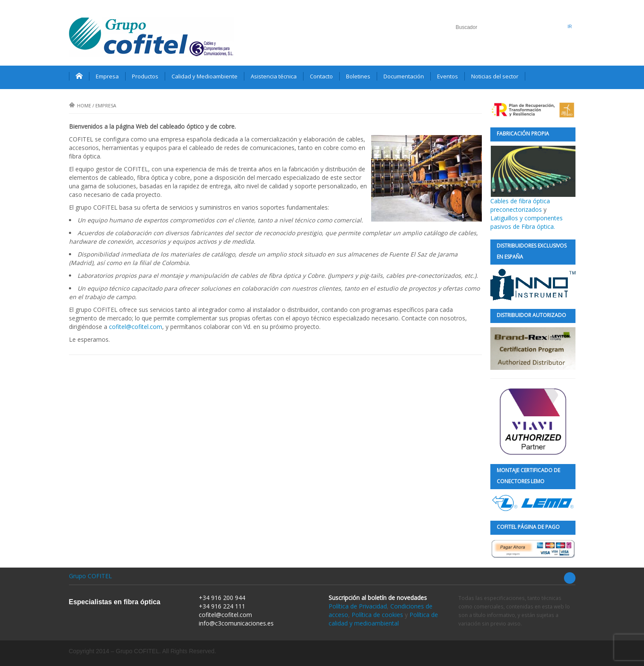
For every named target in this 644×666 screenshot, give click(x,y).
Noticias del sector (494, 76)
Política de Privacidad (358, 606)
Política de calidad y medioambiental (383, 619)
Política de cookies (377, 615)
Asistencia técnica (274, 76)
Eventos (447, 76)
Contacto (321, 76)
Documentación (404, 76)
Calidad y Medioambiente (205, 76)
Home (80, 105)
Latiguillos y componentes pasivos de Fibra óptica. (526, 222)
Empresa (107, 76)
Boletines (358, 76)
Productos (145, 76)
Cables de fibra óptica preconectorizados (532, 179)
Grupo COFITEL (90, 576)
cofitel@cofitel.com (135, 327)
